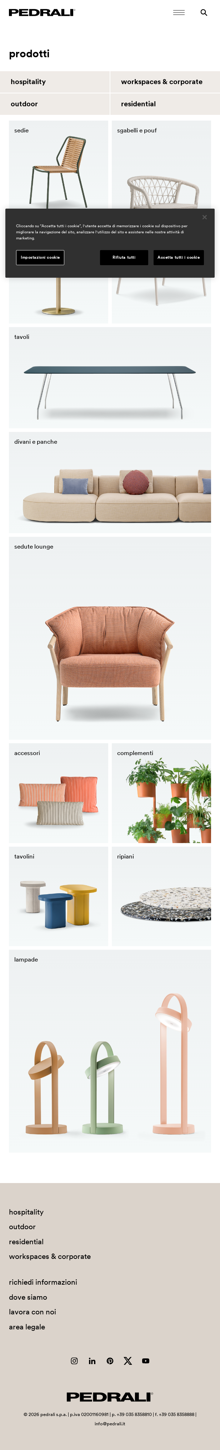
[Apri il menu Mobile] (179, 12)
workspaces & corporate (161, 81)
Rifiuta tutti (123, 257)
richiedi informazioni (43, 1282)
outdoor (24, 103)
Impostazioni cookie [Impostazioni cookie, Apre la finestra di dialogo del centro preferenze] (40, 257)
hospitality (28, 81)
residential (138, 103)
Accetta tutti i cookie (179, 257)
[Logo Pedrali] (42, 12)
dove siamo (28, 1297)
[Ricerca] (204, 12)
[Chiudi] (204, 217)
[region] (109, 243)
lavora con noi (32, 1312)
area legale (27, 1327)
